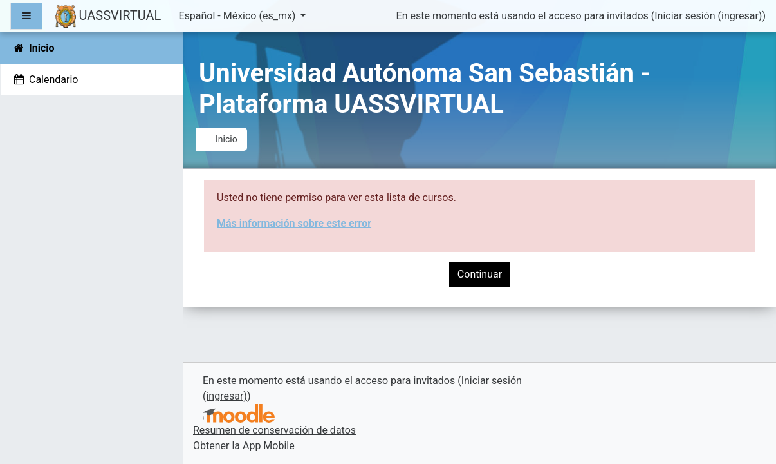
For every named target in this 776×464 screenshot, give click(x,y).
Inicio (226, 139)
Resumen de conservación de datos (274, 430)
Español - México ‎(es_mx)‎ (238, 16)
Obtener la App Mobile (244, 446)
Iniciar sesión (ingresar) (708, 16)
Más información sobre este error (294, 223)
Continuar (479, 274)
